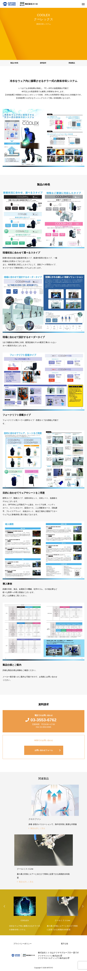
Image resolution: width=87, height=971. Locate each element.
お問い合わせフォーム (44, 750)
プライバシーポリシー (22, 944)
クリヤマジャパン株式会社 (50, 956)
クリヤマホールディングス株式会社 (53, 958)
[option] (24, 913)
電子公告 (64, 944)
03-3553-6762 (43, 720)
